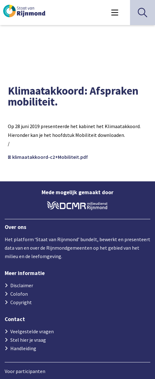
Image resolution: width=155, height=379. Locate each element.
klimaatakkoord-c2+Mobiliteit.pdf (49, 157)
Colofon (19, 294)
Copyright (21, 302)
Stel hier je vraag (28, 340)
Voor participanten (25, 371)
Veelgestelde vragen (32, 331)
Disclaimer (21, 285)
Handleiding (23, 348)
